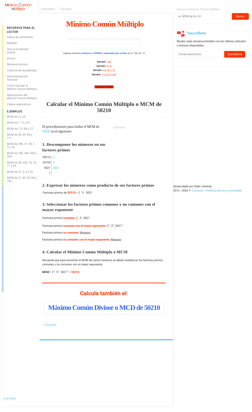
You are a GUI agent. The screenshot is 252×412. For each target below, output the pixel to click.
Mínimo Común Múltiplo (105, 24)
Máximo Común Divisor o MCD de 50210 (104, 307)
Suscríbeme (234, 54)
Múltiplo (12, 43)
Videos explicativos (19, 104)
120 (109, 61)
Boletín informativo (171, 9)
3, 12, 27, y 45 (109, 74)
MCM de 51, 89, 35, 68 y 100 (22, 179)
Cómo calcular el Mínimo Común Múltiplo (22, 87)
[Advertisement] (17, 238)
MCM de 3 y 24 (16, 116)
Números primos (17, 64)
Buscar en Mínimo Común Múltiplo (198, 9)
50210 (104, 110)
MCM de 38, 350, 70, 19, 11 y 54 (22, 164)
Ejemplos (14, 111)
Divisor (11, 58)
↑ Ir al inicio (49, 324)
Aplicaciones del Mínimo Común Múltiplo (22, 96)
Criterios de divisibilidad (22, 70)
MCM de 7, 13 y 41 (18, 122)
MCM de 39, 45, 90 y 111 (19, 136)
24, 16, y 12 (109, 70)
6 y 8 (108, 65)
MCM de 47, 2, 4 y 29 (20, 172)
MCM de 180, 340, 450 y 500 (22, 155)
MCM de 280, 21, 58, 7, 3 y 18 (21, 145)
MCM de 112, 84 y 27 (20, 128)
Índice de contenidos (20, 37)
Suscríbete (47, 9)
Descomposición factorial (17, 78)
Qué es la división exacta (18, 50)
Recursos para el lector (21, 30)
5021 (56, 168)
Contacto (66, 9)
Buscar (240, 16)
